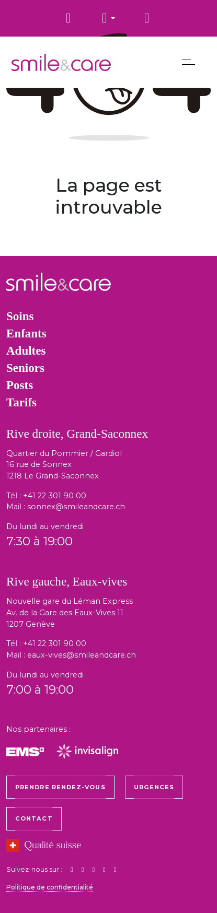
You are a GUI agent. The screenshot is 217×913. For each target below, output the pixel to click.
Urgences (154, 787)
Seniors (25, 367)
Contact (34, 818)
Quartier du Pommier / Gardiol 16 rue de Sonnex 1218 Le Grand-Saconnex (64, 465)
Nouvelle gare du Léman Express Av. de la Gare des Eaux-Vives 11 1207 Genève (69, 612)
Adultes (25, 350)
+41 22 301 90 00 (54, 495)
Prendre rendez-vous (60, 787)
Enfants (26, 333)
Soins (19, 316)
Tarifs (21, 402)
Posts (19, 385)
